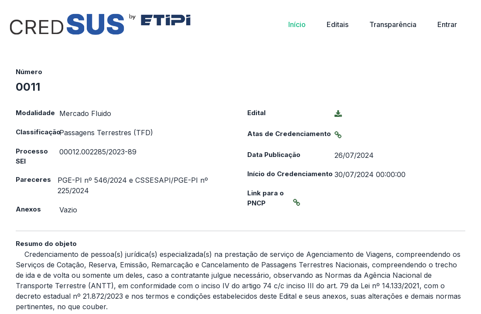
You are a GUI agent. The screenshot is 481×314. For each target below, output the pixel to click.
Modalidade (35, 113)
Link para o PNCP (265, 198)
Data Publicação (273, 154)
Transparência (392, 24)
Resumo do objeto (46, 243)
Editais (337, 24)
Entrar (447, 24)
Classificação (37, 132)
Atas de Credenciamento (289, 134)
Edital (256, 113)
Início (297, 24)
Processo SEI (32, 156)
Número (29, 72)
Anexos (28, 209)
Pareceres (33, 179)
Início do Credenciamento (290, 174)
